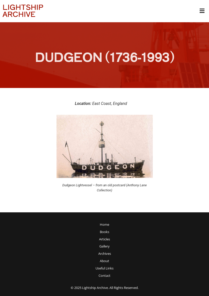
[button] (202, 11)
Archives (104, 253)
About (104, 261)
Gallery (104, 246)
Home (104, 224)
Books (104, 232)
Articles (104, 239)
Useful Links (104, 268)
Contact (104, 275)
